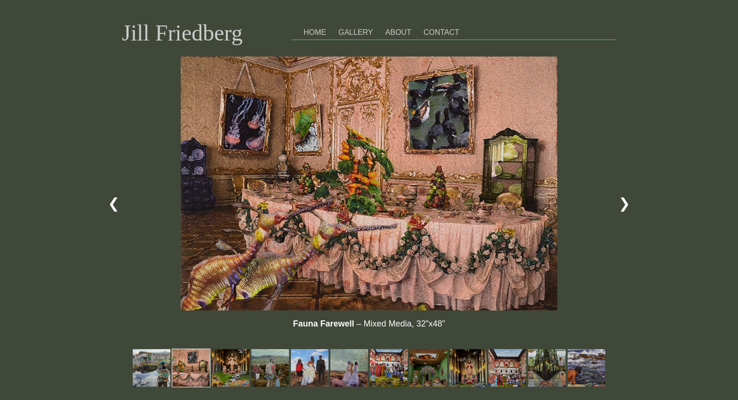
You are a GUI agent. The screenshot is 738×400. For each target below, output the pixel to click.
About (398, 32)
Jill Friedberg (182, 32)
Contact (441, 32)
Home (315, 32)
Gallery (355, 32)
